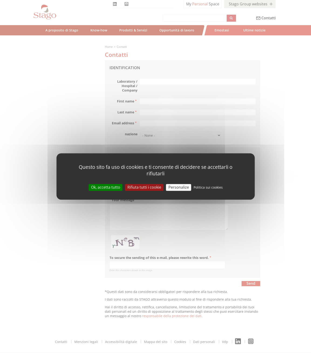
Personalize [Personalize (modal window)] (178, 187)
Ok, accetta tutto (105, 187)
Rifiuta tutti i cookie (144, 187)
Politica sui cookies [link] (208, 187)
